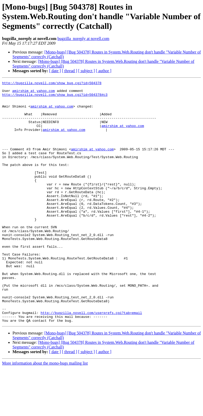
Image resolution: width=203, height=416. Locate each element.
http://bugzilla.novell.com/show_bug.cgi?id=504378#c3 (55, 97)
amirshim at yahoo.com (33, 93)
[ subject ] (86, 71)
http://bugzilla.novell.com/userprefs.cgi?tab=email (91, 359)
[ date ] (55, 71)
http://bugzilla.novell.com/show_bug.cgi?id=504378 (51, 83)
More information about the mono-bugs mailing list (45, 411)
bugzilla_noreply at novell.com (83, 38)
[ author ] (104, 71)
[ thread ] (69, 71)
